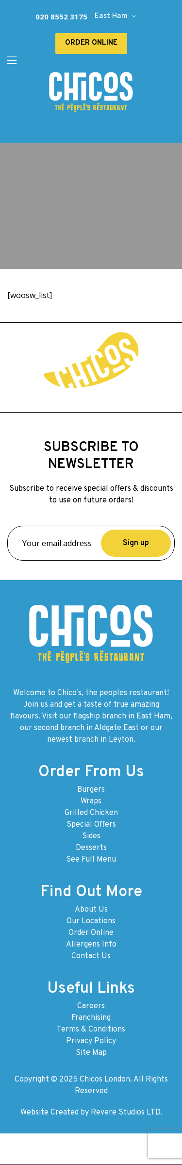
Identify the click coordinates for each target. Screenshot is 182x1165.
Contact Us (91, 956)
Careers (91, 1006)
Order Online (91, 933)
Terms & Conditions (91, 1029)
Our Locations (91, 921)
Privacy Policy (91, 1041)
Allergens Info (91, 944)
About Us (91, 910)
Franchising (91, 1018)
